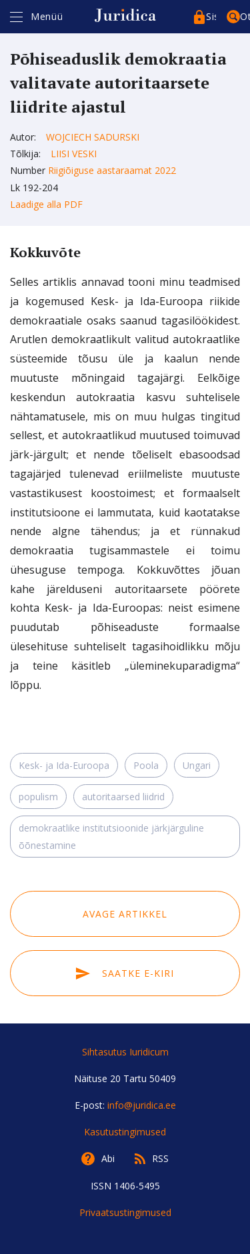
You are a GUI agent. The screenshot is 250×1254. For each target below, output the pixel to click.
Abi (108, 1158)
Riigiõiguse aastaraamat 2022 (112, 170)
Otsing (245, 16)
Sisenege (211, 16)
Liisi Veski (74, 153)
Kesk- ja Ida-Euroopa (64, 765)
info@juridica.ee (141, 1105)
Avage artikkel (125, 914)
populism (38, 796)
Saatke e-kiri (124, 973)
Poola (146, 765)
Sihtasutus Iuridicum (125, 1051)
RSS (160, 1158)
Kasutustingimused (125, 1131)
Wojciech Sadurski (92, 137)
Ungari (197, 765)
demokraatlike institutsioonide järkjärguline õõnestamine (111, 836)
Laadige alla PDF (46, 204)
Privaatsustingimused (125, 1212)
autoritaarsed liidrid (123, 796)
